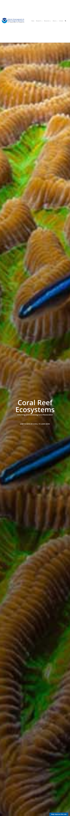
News (32, 21)
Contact (61, 21)
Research (38, 21)
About (54, 21)
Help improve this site (58, 814)
